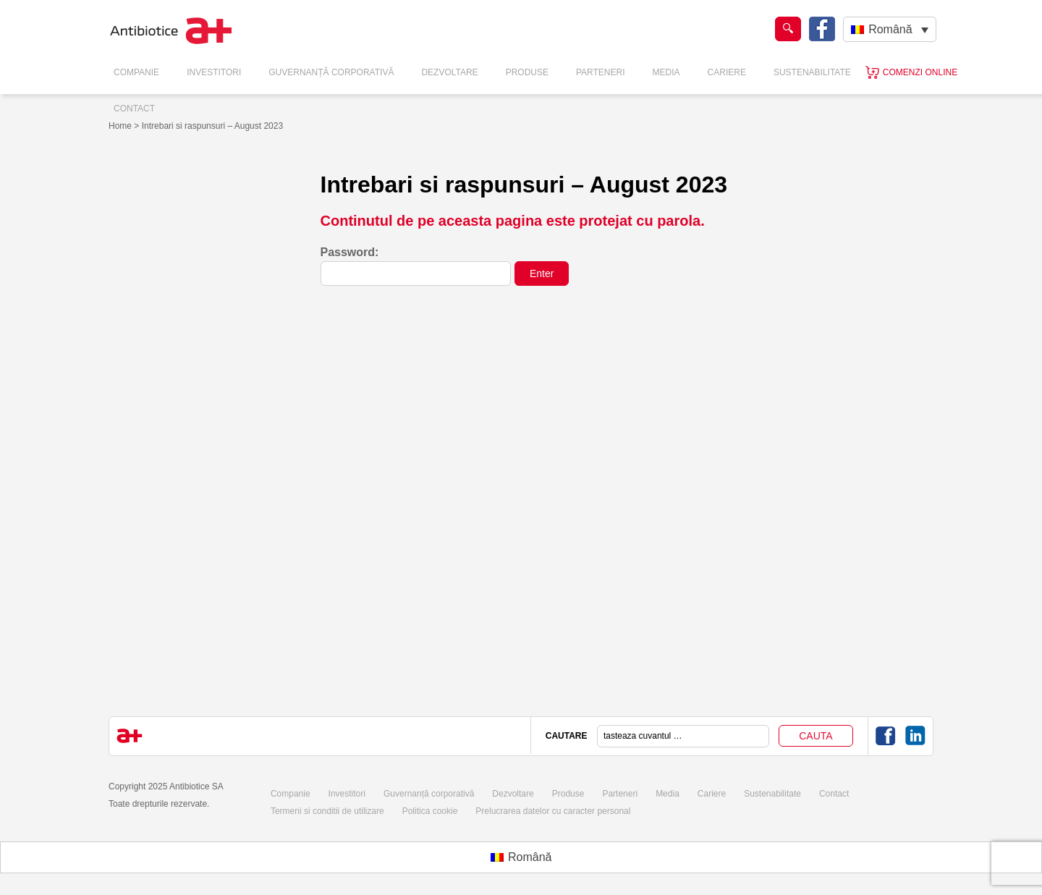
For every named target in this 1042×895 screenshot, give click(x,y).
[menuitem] (889, 29)
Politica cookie (430, 811)
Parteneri (600, 72)
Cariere (727, 72)
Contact (134, 108)
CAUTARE (567, 736)
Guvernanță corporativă (429, 794)
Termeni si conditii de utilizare (327, 811)
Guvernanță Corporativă (331, 72)
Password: (416, 266)
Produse (527, 72)
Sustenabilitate (812, 72)
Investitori (214, 72)
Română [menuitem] (890, 29)
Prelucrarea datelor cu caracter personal (552, 811)
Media (666, 72)
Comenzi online (920, 72)
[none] (889, 29)
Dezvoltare (449, 72)
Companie (136, 72)
